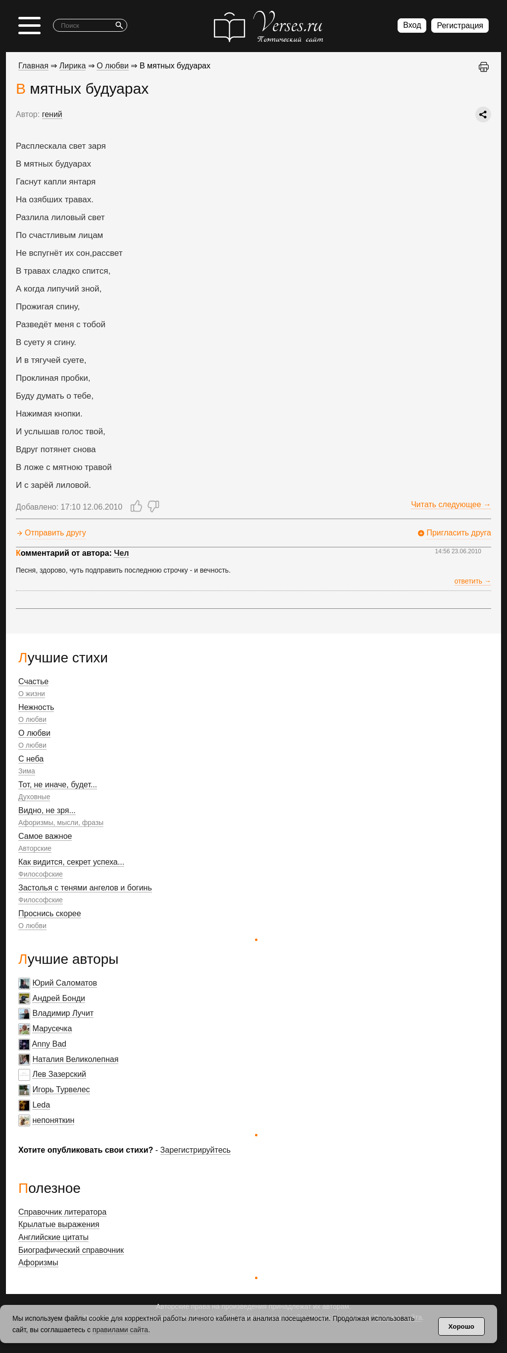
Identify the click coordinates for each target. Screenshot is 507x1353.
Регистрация (460, 25)
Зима (26, 771)
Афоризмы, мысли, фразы (60, 822)
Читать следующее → (451, 504)
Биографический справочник (71, 1250)
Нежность (36, 707)
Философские (40, 874)
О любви (32, 719)
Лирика (72, 65)
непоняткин (53, 1120)
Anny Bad (49, 1044)
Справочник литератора (62, 1212)
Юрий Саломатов (64, 983)
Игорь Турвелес (61, 1089)
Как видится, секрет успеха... (71, 862)
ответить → (473, 581)
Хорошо (461, 1326)
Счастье (33, 681)
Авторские (34, 848)
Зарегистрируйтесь (195, 1150)
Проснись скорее (49, 913)
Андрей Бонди (58, 998)
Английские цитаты (53, 1237)
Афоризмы (38, 1262)
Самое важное (45, 836)
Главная (33, 65)
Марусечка (52, 1028)
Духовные (34, 797)
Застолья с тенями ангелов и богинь (85, 887)
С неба (31, 759)
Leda (41, 1105)
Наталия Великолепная (75, 1059)
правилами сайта (120, 1330)
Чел (121, 553)
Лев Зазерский (59, 1074)
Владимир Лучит (63, 1013)
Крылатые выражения (59, 1224)
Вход (412, 25)
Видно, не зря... (47, 810)
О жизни (31, 694)
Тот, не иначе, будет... (57, 784)
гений (52, 114)
